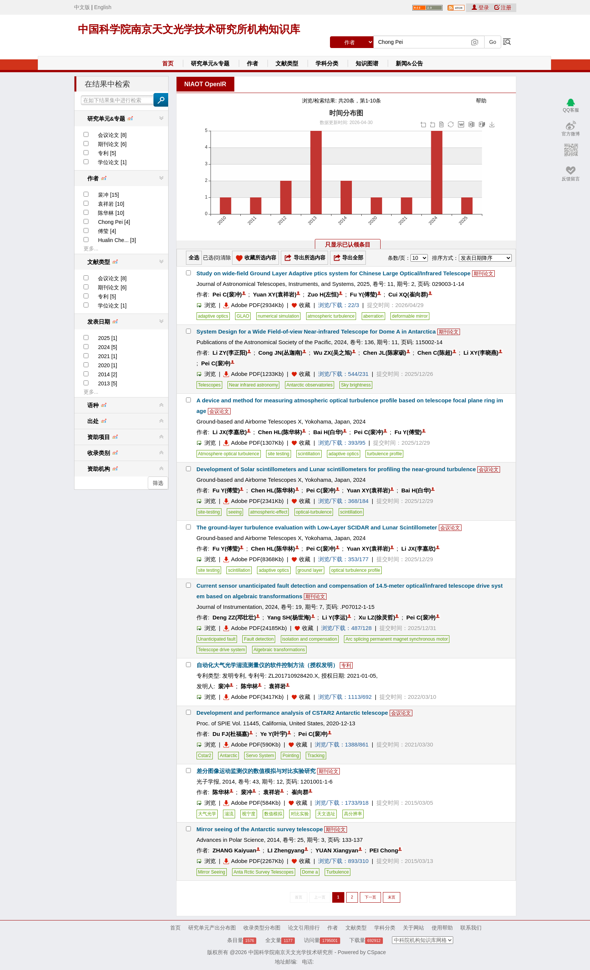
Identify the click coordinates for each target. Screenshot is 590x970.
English (102, 7)
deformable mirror (410, 316)
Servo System (260, 755)
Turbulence (337, 872)
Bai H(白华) (328, 432)
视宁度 (249, 813)
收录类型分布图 (261, 928)
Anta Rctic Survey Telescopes (264, 872)
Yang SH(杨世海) (289, 617)
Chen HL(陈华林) (280, 432)
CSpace (376, 952)
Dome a (310, 872)
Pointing (290, 755)
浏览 (206, 305)
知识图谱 (367, 64)
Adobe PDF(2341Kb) (253, 501)
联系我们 (471, 928)
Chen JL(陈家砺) (384, 352)
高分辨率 (353, 813)
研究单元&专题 (210, 64)
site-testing (209, 512)
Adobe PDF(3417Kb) (253, 697)
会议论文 (219, 411)
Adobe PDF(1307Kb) (253, 442)
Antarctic (228, 755)
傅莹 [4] (107, 231)
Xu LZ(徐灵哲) (377, 617)
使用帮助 (442, 928)
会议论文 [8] (112, 135)
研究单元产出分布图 (212, 928)
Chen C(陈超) (434, 352)
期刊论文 (483, 273)
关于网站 (413, 928)
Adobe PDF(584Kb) (251, 802)
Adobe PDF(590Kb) (251, 744)
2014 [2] (107, 374)
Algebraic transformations (279, 649)
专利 (346, 665)
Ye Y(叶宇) (273, 734)
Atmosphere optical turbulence (228, 453)
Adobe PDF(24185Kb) (255, 628)
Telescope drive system (221, 649)
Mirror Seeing (211, 872)
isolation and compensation (309, 639)
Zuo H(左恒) (323, 294)
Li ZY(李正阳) (229, 352)
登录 (481, 8)
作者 (252, 64)
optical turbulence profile (355, 570)
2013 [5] (107, 383)
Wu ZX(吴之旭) (333, 352)
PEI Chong (383, 850)
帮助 (481, 101)
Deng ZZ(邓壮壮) (234, 617)
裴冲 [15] (108, 195)
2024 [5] (107, 347)
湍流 (229, 813)
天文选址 (326, 813)
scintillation (309, 453)
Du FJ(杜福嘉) (230, 734)
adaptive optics (213, 316)
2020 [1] (107, 365)
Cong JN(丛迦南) (280, 352)
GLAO (243, 316)
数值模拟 (273, 813)
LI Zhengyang (286, 850)
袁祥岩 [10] (111, 204)
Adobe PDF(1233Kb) (253, 374)
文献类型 (287, 64)
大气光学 (207, 813)
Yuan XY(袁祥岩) (274, 294)
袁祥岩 (277, 686)
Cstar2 (204, 755)
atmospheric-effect (269, 512)
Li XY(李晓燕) (481, 352)
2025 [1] (107, 338)
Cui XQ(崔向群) (408, 294)
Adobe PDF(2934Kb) (253, 305)
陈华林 (249, 686)
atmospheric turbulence (331, 316)
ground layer (310, 570)
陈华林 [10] (111, 213)
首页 (167, 64)
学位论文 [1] (112, 162)
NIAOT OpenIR (205, 84)
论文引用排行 (304, 928)
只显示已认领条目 (347, 244)
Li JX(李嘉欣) (229, 432)
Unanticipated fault (216, 639)
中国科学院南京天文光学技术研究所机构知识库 (189, 29)
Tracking (316, 755)
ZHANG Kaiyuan (234, 850)
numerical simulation (278, 316)
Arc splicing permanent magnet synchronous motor (396, 639)
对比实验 (300, 813)
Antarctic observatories (309, 385)
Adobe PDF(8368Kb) (253, 559)
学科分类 (327, 64)
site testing (278, 453)
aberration (373, 316)
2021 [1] (107, 356)
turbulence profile (384, 453)
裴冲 (223, 686)
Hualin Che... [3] (117, 240)
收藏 (304, 305)
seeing (235, 512)
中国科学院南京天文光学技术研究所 (290, 952)
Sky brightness (356, 385)
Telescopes (209, 385)
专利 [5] (107, 153)
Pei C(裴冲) (227, 294)
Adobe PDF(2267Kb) (253, 861)
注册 (503, 8)
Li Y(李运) (334, 617)
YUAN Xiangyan (337, 850)
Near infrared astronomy (253, 385)
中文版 (82, 7)
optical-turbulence (314, 512)
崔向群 (299, 792)
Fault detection (259, 639)
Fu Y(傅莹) (363, 294)
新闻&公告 (409, 64)
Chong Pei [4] (114, 222)
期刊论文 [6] (112, 144)
